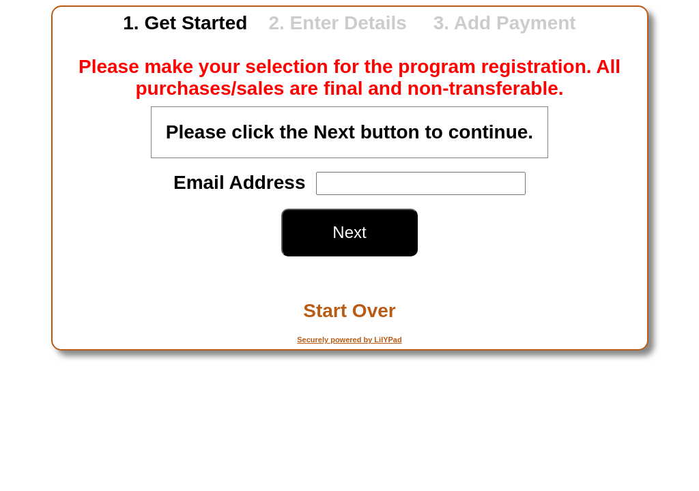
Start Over (349, 310)
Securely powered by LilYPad (349, 340)
